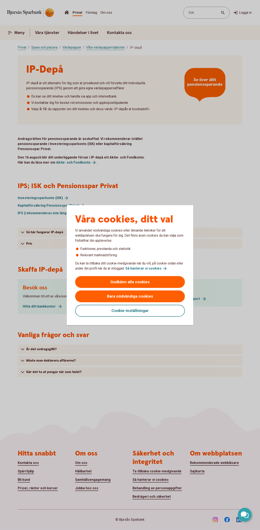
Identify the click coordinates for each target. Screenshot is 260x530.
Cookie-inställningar (130, 310)
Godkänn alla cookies (130, 281)
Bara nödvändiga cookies (130, 296)
